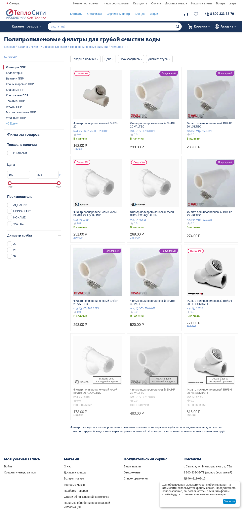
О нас (67, 466)
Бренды (140, 13)
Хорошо (229, 501)
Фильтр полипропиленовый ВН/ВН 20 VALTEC (152, 125)
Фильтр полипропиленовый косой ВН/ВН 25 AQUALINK (95, 213)
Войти (8, 466)
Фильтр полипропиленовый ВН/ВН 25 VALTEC (95, 302)
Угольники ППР (16, 117)
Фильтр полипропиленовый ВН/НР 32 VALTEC (152, 391)
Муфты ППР (14, 106)
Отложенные (132, 472)
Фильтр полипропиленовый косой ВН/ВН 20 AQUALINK (95, 391)
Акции (154, 13)
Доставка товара (176, 3)
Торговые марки (74, 484)
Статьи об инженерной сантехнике (86, 496)
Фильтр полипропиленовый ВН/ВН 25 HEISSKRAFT (209, 391)
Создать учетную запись (20, 472)
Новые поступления (86, 3)
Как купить (140, 3)
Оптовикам (94, 13)
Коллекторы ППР (17, 72)
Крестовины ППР (17, 95)
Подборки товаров (76, 490)
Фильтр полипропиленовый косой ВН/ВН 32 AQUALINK (152, 213)
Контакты (76, 13)
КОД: (75, 131)
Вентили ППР (15, 78)
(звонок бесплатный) (208, 472)
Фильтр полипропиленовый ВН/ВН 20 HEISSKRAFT (209, 302)
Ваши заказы (132, 466)
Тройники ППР (15, 101)
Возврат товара (226, 3)
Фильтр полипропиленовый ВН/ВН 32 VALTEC (152, 302)
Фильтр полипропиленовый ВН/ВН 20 (95, 125)
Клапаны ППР (15, 89)
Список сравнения (136, 478)
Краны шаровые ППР (20, 84)
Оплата (156, 3)
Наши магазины (201, 3)
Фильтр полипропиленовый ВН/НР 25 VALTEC (209, 213)
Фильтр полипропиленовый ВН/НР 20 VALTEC (209, 125)
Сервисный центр (118, 13)
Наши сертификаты (116, 3)
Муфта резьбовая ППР (21, 112)
